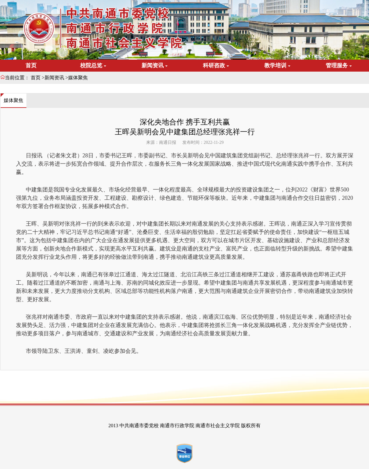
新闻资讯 (54, 77)
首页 (31, 65)
